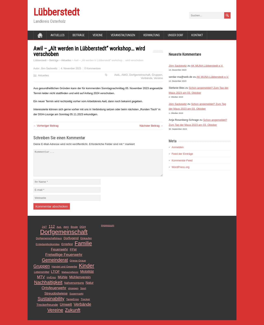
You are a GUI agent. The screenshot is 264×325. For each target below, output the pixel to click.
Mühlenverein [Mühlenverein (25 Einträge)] (80, 282)
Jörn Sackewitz (49, 68)
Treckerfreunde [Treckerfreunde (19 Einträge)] (47, 309)
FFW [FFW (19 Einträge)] (73, 254)
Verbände (146, 78)
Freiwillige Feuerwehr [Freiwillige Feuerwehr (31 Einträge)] (63, 259)
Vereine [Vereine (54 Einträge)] (55, 314)
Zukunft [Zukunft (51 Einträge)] (72, 315)
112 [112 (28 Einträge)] (52, 231)
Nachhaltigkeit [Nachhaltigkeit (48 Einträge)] (48, 287)
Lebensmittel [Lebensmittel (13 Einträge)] (41, 276)
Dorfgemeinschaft (139, 74)
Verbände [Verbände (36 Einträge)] (82, 309)
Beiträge (79, 35)
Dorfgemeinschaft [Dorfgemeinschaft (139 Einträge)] (64, 236)
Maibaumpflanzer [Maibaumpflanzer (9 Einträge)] (70, 277)
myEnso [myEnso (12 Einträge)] (51, 282)
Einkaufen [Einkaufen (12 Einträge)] (86, 243)
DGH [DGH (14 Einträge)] (83, 231)
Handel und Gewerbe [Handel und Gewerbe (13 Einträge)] (64, 271)
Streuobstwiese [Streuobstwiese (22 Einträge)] (56, 298)
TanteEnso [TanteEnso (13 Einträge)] (72, 304)
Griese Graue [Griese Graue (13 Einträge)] (78, 265)
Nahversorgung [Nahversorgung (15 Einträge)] (74, 287)
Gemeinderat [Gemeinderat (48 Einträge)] (55, 265)
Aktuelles (58, 35)
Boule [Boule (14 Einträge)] (74, 231)
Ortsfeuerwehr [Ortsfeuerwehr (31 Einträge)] (53, 293)
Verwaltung (151, 35)
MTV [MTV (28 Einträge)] (41, 282)
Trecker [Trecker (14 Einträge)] (85, 304)
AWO (124, 74)
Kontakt (197, 35)
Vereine (98, 35)
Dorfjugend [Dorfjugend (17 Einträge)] (71, 243)
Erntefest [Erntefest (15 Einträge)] (67, 249)
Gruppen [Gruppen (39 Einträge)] (41, 271)
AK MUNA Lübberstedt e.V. (207, 65)
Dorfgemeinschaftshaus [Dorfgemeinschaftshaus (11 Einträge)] (49, 243)
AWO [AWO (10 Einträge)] (66, 232)
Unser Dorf (175, 35)
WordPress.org (180, 167)
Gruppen (157, 74)
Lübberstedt (56, 12)
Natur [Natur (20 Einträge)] (90, 287)
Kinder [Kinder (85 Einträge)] (86, 270)
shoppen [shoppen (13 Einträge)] (73, 293)
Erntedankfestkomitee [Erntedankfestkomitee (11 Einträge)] (48, 249)
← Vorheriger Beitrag (45, 125)
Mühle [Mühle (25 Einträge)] (62, 282)
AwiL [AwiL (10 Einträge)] (59, 232)
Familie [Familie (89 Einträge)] (83, 248)
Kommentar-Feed (182, 160)
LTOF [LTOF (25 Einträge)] (55, 277)
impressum (107, 230)
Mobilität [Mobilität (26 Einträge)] (87, 277)
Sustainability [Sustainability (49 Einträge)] (51, 303)
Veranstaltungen (123, 35)
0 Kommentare (92, 68)
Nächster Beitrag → (151, 125)
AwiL (117, 74)
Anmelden (178, 147)
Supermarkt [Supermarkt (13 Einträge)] (76, 298)
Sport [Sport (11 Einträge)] (83, 293)
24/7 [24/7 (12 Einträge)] (44, 231)
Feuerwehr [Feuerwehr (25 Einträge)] (59, 254)
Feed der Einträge (182, 153)
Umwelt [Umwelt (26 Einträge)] (66, 309)
